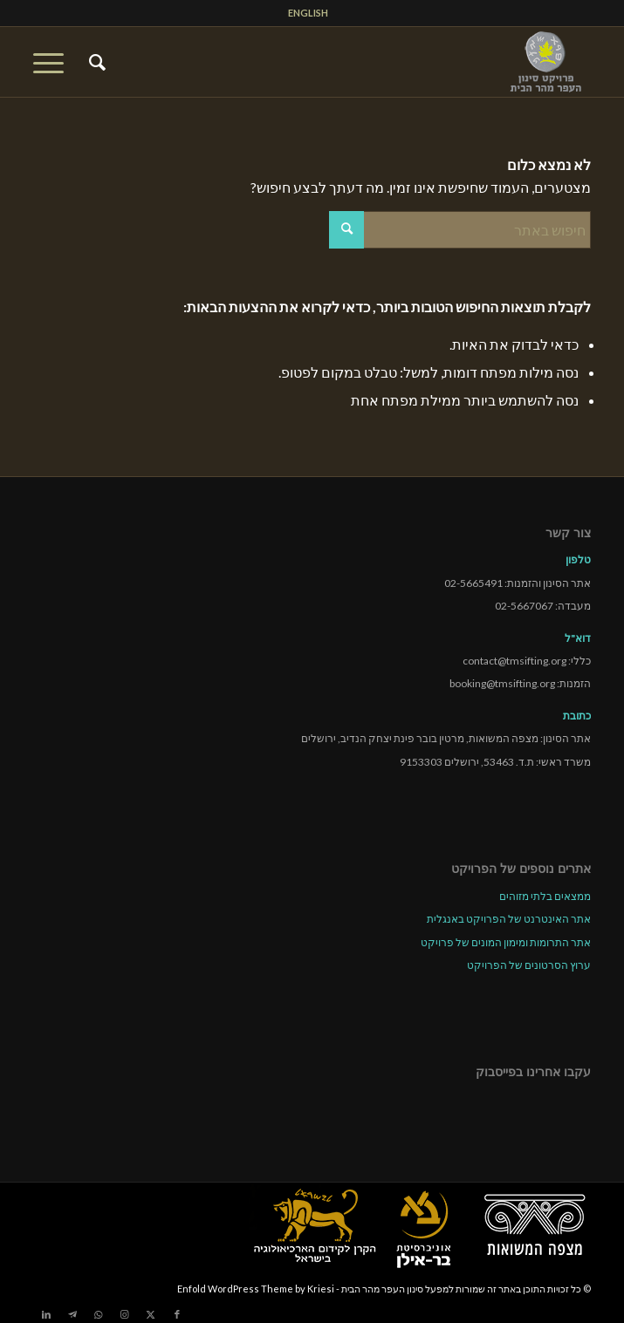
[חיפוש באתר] (94, 62)
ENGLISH (308, 12)
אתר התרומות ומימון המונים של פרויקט (506, 942)
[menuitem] (308, 13)
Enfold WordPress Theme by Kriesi (255, 1288)
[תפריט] (54, 62)
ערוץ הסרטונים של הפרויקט (529, 965)
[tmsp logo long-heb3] (368, 62)
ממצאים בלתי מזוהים (545, 896)
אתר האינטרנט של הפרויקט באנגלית (509, 918)
